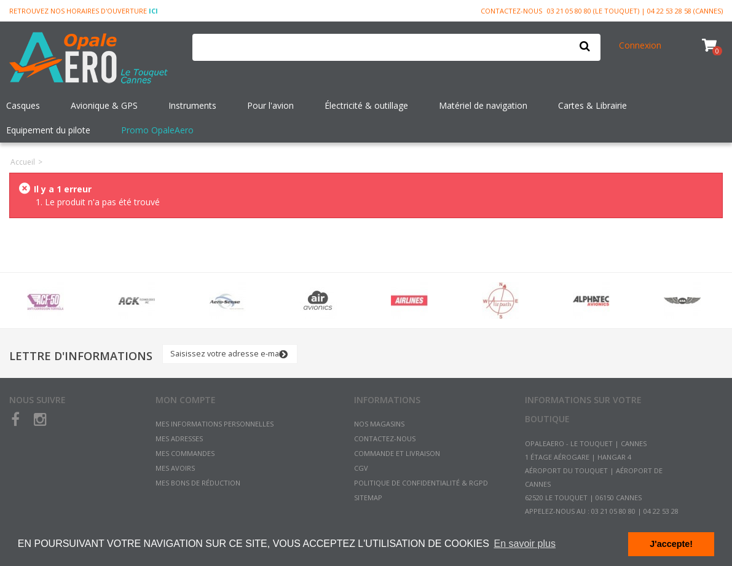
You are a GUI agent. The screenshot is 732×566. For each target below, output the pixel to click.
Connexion (640, 45)
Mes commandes (184, 453)
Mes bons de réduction (197, 482)
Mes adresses (179, 438)
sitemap (368, 497)
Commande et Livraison (397, 453)
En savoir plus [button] (525, 543)
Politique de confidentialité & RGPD (421, 482)
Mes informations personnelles (214, 423)
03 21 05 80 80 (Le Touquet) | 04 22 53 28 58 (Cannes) (635, 10)
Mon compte (185, 400)
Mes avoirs (175, 468)
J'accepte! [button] (671, 544)
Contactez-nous (511, 10)
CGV (361, 468)
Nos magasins (379, 423)
